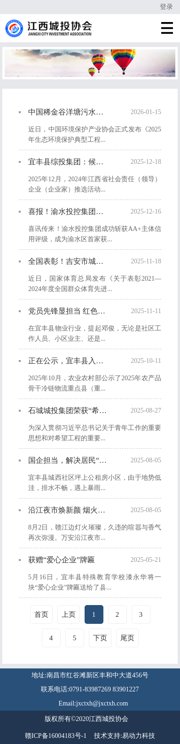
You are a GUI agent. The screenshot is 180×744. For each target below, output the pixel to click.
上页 (69, 614)
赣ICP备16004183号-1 (55, 735)
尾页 (127, 638)
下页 (100, 638)
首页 (41, 614)
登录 (166, 6)
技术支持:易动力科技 (124, 735)
